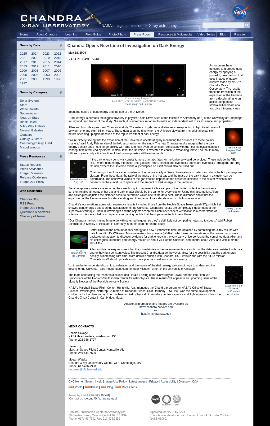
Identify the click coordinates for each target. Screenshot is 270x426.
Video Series (206, 34)
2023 (46, 53)
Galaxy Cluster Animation (234, 210)
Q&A (195, 381)
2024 (34, 53)
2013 (23, 66)
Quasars (26, 134)
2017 (23, 62)
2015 (46, 62)
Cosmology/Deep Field (36, 143)
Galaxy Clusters (31, 139)
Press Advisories (31, 169)
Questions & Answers (35, 212)
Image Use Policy (32, 181)
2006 (57, 70)
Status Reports (30, 164)
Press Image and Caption (138, 104)
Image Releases (31, 173)
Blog (223, 34)
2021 (23, 58)
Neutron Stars (29, 117)
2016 (34, 62)
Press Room (142, 34)
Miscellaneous (30, 147)
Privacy (153, 381)
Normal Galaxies (31, 130)
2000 (34, 79)
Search (89, 381)
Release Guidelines (33, 177)
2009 (23, 70)
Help (99, 381)
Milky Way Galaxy (32, 126)
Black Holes (28, 122)
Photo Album (117, 34)
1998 (57, 79)
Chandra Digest (99, 395)
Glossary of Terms (32, 216)
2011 (46, 66)
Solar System (29, 100)
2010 (57, 66)
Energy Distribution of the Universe (78, 253)
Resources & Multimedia (175, 34)
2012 (34, 66)
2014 (57, 62)
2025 (23, 53)
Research (241, 34)
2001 (23, 79)
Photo (78, 387)
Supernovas (28, 113)
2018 (57, 58)
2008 (34, 70)
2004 (34, 75)
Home (24, 34)
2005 (23, 75)
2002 (57, 75)
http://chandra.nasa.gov (156, 313)
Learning (71, 34)
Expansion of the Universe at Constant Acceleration (234, 290)
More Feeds (129, 387)
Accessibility (168, 381)
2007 (46, 70)
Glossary (184, 381)
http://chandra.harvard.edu (156, 307)
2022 (57, 53)
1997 (23, 83)
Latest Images (138, 381)
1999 (46, 79)
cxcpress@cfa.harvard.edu (85, 369)
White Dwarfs (29, 109)
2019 (46, 58)
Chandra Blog (29, 199)
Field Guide (93, 34)
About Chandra (46, 34)
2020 (34, 58)
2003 (46, 75)
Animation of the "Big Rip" (78, 180)
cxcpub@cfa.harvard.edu (100, 398)
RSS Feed (27, 203)
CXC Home (75, 381)
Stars (23, 105)
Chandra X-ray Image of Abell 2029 (233, 150)
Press (95, 387)
